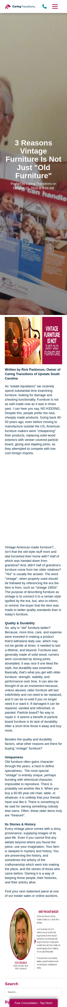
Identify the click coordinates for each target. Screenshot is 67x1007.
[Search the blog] (33, 992)
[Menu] (54, 6)
